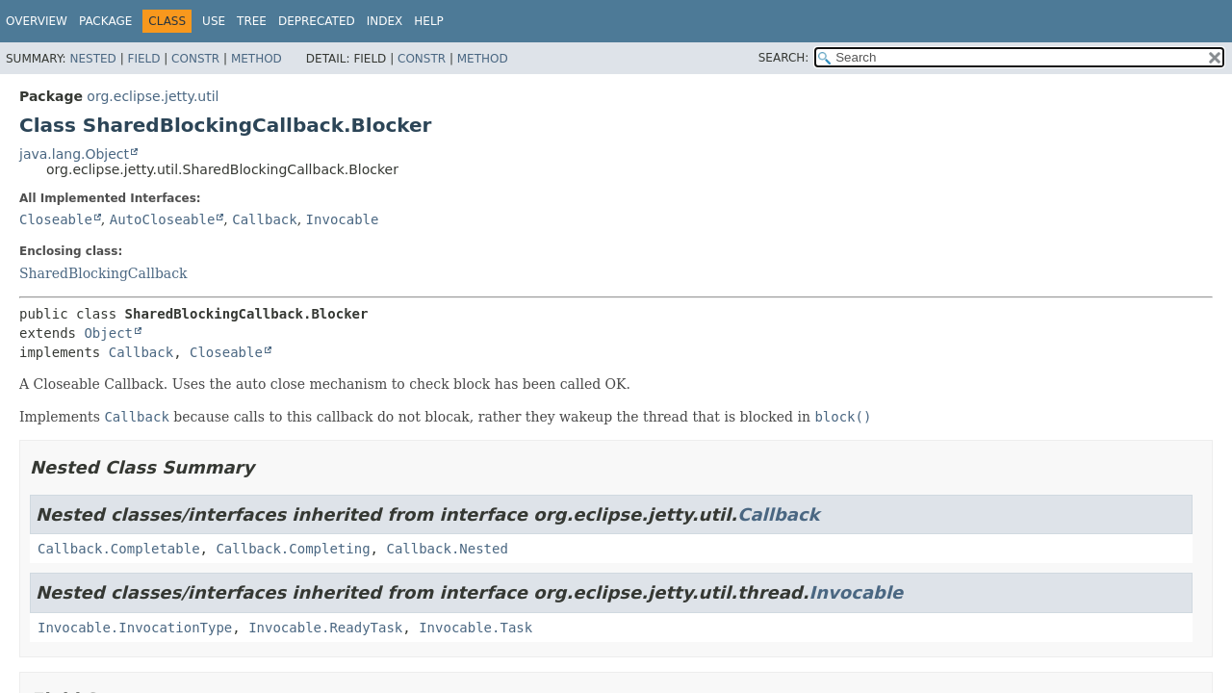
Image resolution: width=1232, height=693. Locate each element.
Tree (252, 21)
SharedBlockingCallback (103, 273)
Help (429, 21)
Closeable (55, 219)
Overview (36, 21)
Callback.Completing (293, 548)
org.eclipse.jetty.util (152, 96)
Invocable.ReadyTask (325, 627)
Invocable (342, 219)
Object (108, 333)
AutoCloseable (163, 219)
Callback (264, 219)
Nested (92, 58)
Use (213, 21)
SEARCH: (783, 57)
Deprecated (316, 21)
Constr (195, 58)
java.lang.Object (74, 154)
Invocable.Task (475, 627)
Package (105, 21)
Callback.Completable (119, 548)
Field (143, 58)
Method (256, 58)
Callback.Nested (446, 548)
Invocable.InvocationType (135, 627)
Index (385, 21)
